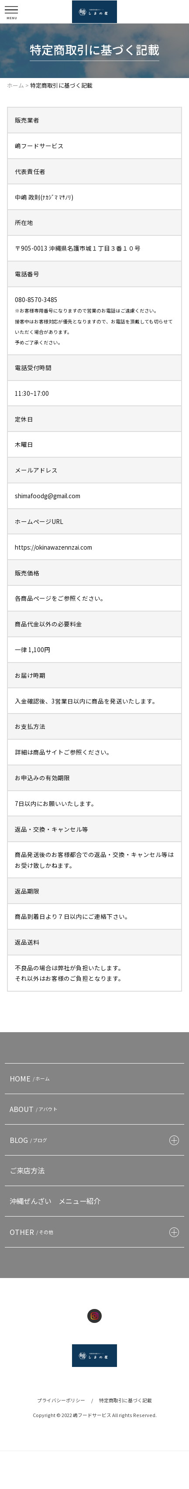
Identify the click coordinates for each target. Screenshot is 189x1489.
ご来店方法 (27, 1170)
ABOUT (35, 1109)
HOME (31, 1078)
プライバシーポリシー (61, 1400)
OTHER (33, 1232)
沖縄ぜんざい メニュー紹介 (55, 1201)
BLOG (30, 1140)
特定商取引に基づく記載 (125, 1400)
